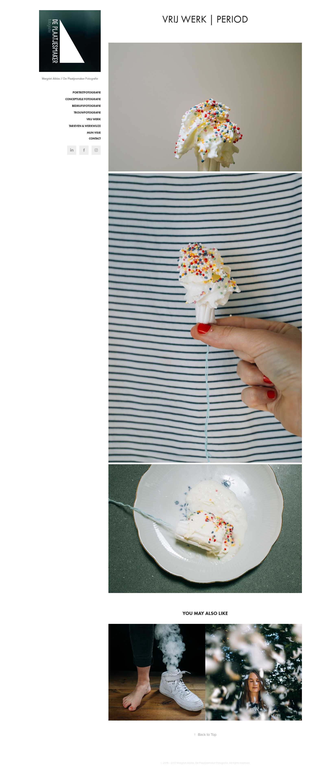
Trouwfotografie (87, 112)
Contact (95, 138)
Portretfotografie (87, 92)
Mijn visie (94, 132)
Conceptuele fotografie (83, 99)
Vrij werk (93, 119)
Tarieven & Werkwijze (85, 126)
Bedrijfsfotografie (86, 106)
